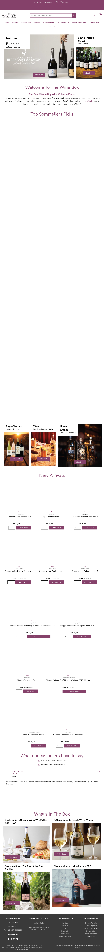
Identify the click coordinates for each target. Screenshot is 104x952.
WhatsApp (64, 2)
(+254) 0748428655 (44, 2)
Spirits (22, 514)
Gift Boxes (72, 677)
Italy (19, 511)
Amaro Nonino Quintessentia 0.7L (85, 571)
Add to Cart (23, 527)
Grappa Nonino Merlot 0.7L (53, 516)
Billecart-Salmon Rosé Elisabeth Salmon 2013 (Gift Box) (68, 680)
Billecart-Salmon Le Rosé (27, 680)
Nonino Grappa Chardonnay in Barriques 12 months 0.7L (32, 625)
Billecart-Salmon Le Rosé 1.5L (34, 734)
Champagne (27, 677)
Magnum (37, 732)
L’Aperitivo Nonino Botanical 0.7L (85, 516)
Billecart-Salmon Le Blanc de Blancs (68, 734)
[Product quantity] (11, 527)
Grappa (18, 514)
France (27, 675)
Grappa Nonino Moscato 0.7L (19, 516)
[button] (39, 74)
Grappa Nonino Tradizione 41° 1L (52, 571)
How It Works (88, 101)
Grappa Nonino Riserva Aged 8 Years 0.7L (77, 625)
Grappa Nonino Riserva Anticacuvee (19, 571)
